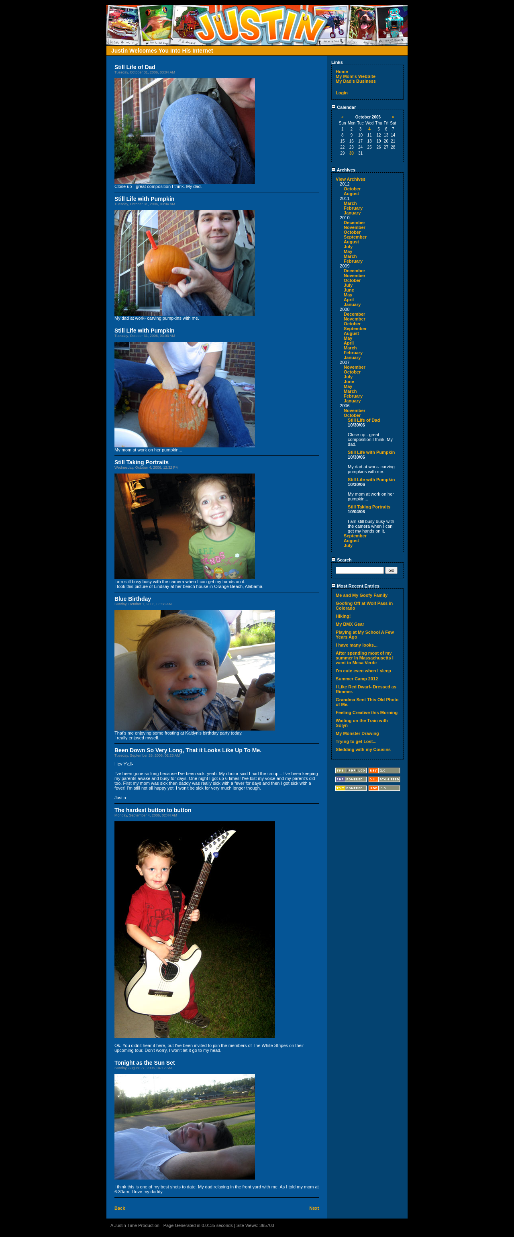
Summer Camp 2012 (357, 678)
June (349, 290)
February (353, 208)
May (348, 251)
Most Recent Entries (355, 586)
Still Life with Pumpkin (371, 452)
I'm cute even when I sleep (363, 670)
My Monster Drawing (357, 733)
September (355, 237)
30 (351, 153)
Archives (343, 169)
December (354, 222)
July (348, 246)
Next (314, 1208)
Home (342, 71)
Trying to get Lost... (356, 741)
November (354, 227)
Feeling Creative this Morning (367, 712)
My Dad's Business (356, 81)
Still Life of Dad (364, 420)
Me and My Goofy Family (362, 595)
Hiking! (343, 616)
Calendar (343, 107)
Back (119, 1208)
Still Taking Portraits (369, 506)
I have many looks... (356, 645)
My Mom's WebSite (355, 76)
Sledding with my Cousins (363, 749)
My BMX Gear (350, 624)
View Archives (350, 179)
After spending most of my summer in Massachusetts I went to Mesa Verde (365, 658)
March (350, 203)
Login (342, 92)
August (351, 193)
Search (341, 559)
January (352, 212)
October (352, 188)
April (349, 299)
